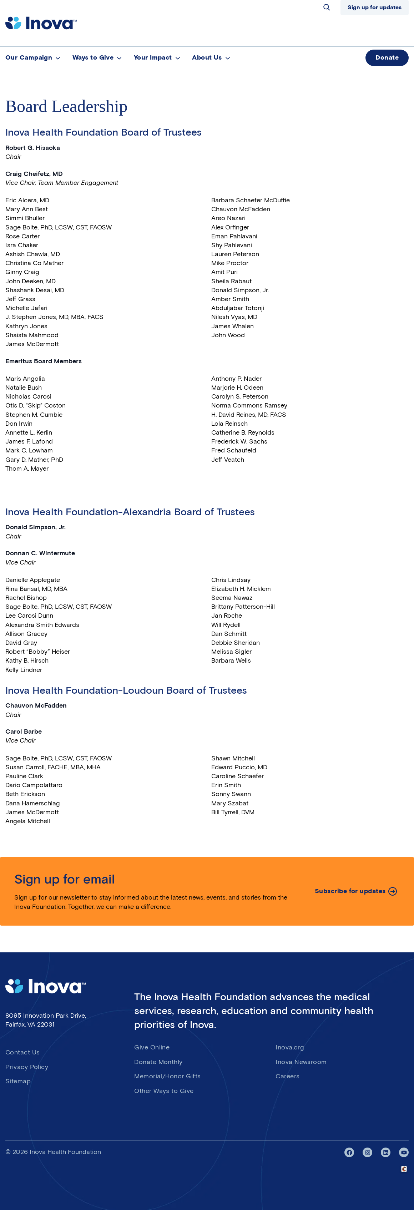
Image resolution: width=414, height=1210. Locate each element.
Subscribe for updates (350, 891)
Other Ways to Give (163, 1091)
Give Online (152, 1047)
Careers (287, 1076)
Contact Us (22, 1052)
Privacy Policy (26, 1067)
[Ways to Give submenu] (119, 57)
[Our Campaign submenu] (58, 57)
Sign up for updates (375, 7)
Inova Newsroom (301, 1062)
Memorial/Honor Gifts (167, 1076)
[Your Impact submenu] (178, 57)
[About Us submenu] (227, 57)
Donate (387, 57)
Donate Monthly (158, 1062)
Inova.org (290, 1047)
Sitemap (18, 1081)
